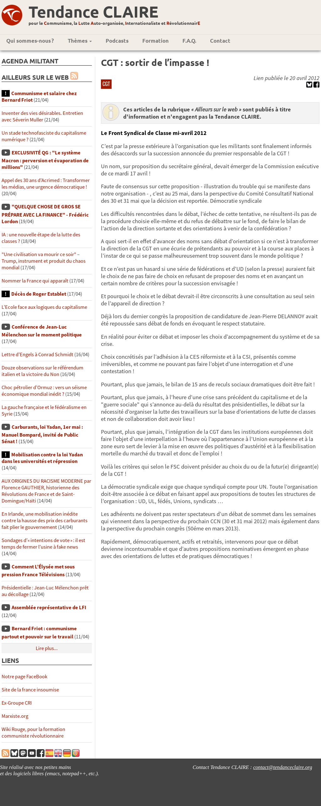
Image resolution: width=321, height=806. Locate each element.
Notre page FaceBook (24, 676)
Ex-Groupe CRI (17, 703)
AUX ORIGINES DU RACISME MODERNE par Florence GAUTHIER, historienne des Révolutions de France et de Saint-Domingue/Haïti (46, 491)
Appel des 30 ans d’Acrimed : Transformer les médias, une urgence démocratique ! (46, 183)
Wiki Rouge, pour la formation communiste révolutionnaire (33, 732)
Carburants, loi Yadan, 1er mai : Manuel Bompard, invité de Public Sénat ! (42, 434)
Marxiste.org (15, 716)
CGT (106, 83)
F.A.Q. (189, 40)
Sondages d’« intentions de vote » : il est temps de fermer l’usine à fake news (43, 543)
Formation (155, 40)
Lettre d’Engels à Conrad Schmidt (37, 354)
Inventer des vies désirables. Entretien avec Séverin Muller (42, 116)
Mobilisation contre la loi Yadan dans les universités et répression (42, 458)
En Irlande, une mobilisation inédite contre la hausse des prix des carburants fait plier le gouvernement (44, 520)
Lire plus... (47, 648)
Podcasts (117, 40)
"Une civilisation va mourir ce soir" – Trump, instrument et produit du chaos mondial (44, 261)
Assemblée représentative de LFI (49, 607)
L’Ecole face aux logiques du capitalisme (44, 307)
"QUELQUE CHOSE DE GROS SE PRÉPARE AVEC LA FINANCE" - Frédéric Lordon (45, 213)
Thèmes (80, 40)
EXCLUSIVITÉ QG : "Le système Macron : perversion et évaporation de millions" (45, 159)
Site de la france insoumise (30, 689)
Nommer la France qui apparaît (35, 280)
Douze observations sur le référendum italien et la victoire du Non (42, 371)
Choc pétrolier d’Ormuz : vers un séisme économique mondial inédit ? (44, 390)
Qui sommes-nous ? (30, 40)
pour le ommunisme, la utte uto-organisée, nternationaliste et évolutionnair (114, 23)
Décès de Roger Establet (38, 294)
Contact (220, 40)
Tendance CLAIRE (93, 11)
